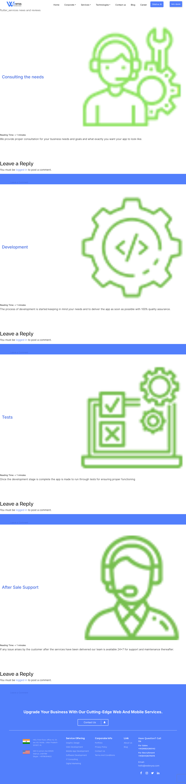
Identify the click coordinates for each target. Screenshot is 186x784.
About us (128, 743)
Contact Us (100, 751)
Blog (126, 747)
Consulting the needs (23, 76)
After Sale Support (20, 587)
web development (74, 747)
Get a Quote (175, 4)
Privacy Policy (101, 747)
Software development (76, 755)
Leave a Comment (19, 182)
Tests (7, 417)
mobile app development (77, 751)
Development (15, 247)
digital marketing (73, 763)
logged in (21, 169)
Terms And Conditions (105, 755)
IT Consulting (72, 759)
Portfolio (99, 743)
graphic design (73, 743)
